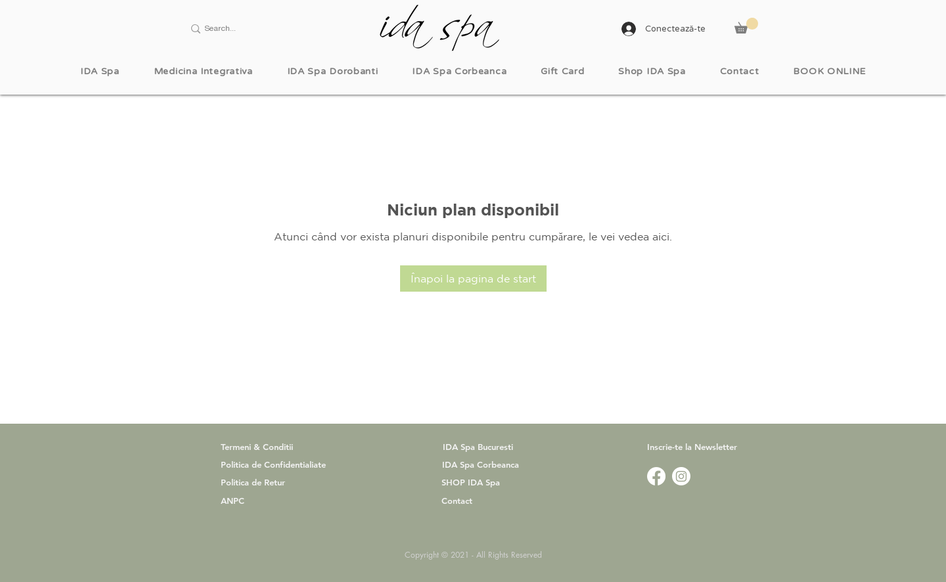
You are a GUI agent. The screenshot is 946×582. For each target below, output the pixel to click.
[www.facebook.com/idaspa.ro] (656, 476)
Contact (456, 500)
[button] (746, 26)
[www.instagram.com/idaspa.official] (681, 476)
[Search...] (254, 29)
